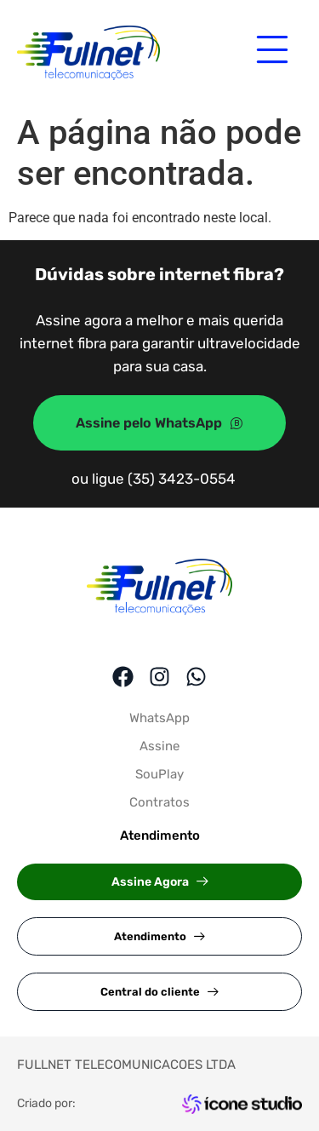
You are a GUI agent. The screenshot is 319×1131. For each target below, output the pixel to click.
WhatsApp (159, 718)
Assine (159, 746)
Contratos (159, 802)
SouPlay (159, 774)
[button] (159, 882)
